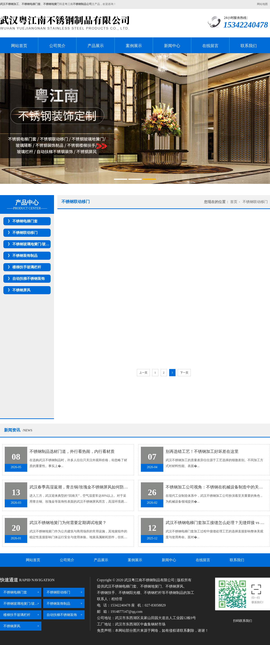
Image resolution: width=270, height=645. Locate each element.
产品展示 (96, 45)
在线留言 (210, 45)
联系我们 (249, 45)
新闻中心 (172, 45)
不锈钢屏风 (21, 290)
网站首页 (19, 45)
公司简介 (57, 45)
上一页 (143, 372)
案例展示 (134, 45)
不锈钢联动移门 (25, 233)
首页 (233, 202)
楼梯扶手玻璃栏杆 (26, 267)
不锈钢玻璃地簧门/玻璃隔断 (34, 244)
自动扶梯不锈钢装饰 (28, 278)
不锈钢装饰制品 (25, 256)
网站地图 (262, 4)
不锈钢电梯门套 (25, 221)
